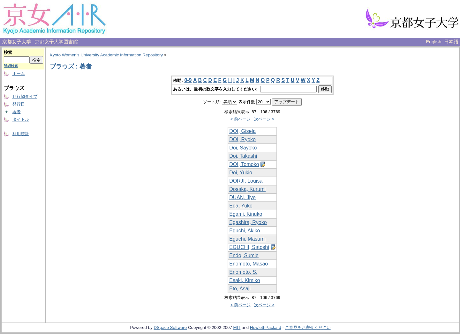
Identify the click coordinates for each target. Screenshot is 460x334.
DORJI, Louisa (245, 181)
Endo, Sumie (244, 255)
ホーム (18, 73)
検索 (8, 52)
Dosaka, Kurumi (247, 189)
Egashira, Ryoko (248, 222)
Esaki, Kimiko (244, 280)
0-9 (188, 80)
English (433, 41)
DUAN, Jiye (242, 197)
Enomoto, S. (243, 272)
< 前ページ (240, 119)
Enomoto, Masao (248, 263)
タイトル (20, 119)
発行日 (18, 104)
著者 (16, 111)
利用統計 (20, 133)
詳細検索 (11, 66)
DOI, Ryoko (242, 139)
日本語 (451, 41)
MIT (237, 327)
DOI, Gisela (242, 131)
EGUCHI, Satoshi (249, 247)
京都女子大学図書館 (56, 41)
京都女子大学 (17, 41)
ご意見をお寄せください (308, 327)
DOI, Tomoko (244, 164)
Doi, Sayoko (243, 147)
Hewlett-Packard (265, 327)
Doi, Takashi (243, 156)
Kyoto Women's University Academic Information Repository (106, 55)
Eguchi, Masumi (247, 239)
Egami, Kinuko (245, 214)
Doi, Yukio (240, 172)
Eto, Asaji (240, 288)
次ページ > (264, 119)
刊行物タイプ (24, 96)
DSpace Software (170, 327)
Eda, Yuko (241, 205)
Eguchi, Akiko (244, 230)
